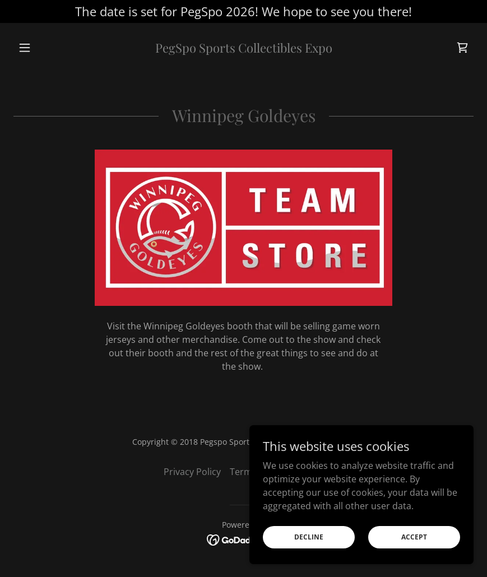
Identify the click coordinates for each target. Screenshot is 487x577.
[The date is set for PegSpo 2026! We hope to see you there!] (243, 11)
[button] (47, 47)
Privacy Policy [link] (192, 472)
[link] (243, 49)
